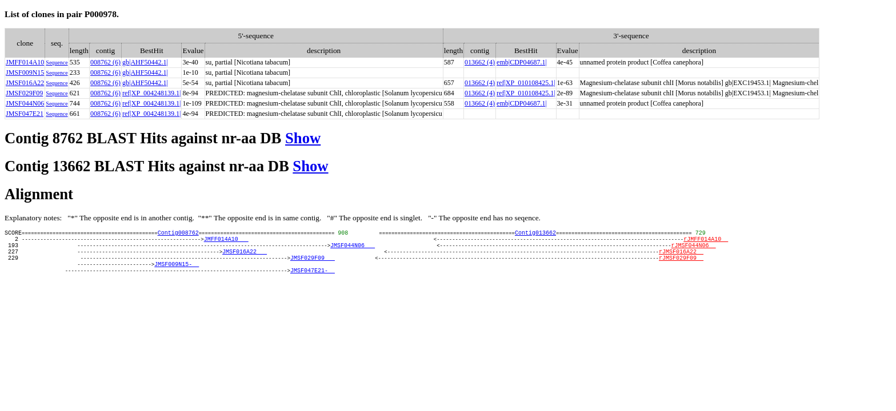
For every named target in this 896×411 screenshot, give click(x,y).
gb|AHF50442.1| (145, 62)
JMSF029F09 (24, 93)
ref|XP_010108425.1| (526, 83)
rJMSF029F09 (681, 266)
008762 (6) (105, 62)
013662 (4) (480, 62)
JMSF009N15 (25, 72)
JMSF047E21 (24, 114)
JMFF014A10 (25, 62)
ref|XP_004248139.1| (151, 93)
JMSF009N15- (176, 274)
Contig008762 (178, 234)
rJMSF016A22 (681, 258)
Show (303, 138)
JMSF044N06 (25, 103)
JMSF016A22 (25, 83)
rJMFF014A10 (705, 242)
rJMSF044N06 (693, 250)
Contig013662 (535, 234)
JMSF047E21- (312, 282)
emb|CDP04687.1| (522, 62)
